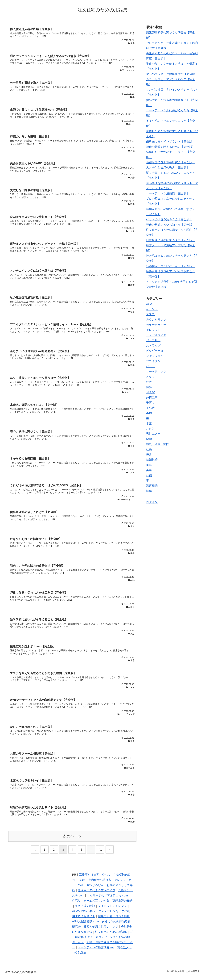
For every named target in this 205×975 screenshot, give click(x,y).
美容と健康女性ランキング (101, 926)
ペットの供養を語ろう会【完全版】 (169, 219)
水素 (149, 423)
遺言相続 (152, 485)
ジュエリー (153, 340)
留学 (149, 439)
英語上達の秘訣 (122, 900)
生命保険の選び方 (99, 880)
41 (100, 849)
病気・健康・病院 (157, 444)
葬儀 (149, 475)
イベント (152, 309)
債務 (149, 387)
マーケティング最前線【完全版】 (167, 193)
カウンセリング (156, 319)
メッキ (150, 376)
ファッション (154, 356)
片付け (150, 428)
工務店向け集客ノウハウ (95, 874)
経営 (149, 454)
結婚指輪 (152, 459)
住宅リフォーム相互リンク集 (91, 900)
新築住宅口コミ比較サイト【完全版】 (170, 266)
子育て (150, 402)
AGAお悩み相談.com (85, 921)
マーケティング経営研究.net (96, 947)
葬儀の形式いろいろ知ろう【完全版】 (170, 224)
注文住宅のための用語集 (111, 931)
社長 (149, 449)
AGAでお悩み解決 (83, 911)
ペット (150, 366)
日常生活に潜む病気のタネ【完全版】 (170, 240)
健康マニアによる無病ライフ (96, 890)
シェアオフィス (156, 335)
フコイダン (153, 361)
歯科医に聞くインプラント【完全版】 (170, 141)
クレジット (153, 330)
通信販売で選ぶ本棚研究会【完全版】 (170, 162)
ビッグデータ (154, 350)
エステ (150, 314)
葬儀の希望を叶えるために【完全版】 (170, 146)
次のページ (72, 836)
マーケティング (156, 371)
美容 (149, 465)
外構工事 (152, 397)
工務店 (150, 408)
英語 (149, 470)
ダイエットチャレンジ (112, 906)
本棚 (149, 413)
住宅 (149, 382)
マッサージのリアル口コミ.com (107, 895)
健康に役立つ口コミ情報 (114, 916)
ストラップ (153, 345)
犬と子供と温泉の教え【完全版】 (167, 167)
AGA (149, 304)
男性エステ (153, 433)
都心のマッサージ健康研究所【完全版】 (172, 74)
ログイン (152, 502)
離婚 (149, 491)
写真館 (150, 392)
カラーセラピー (156, 324)
